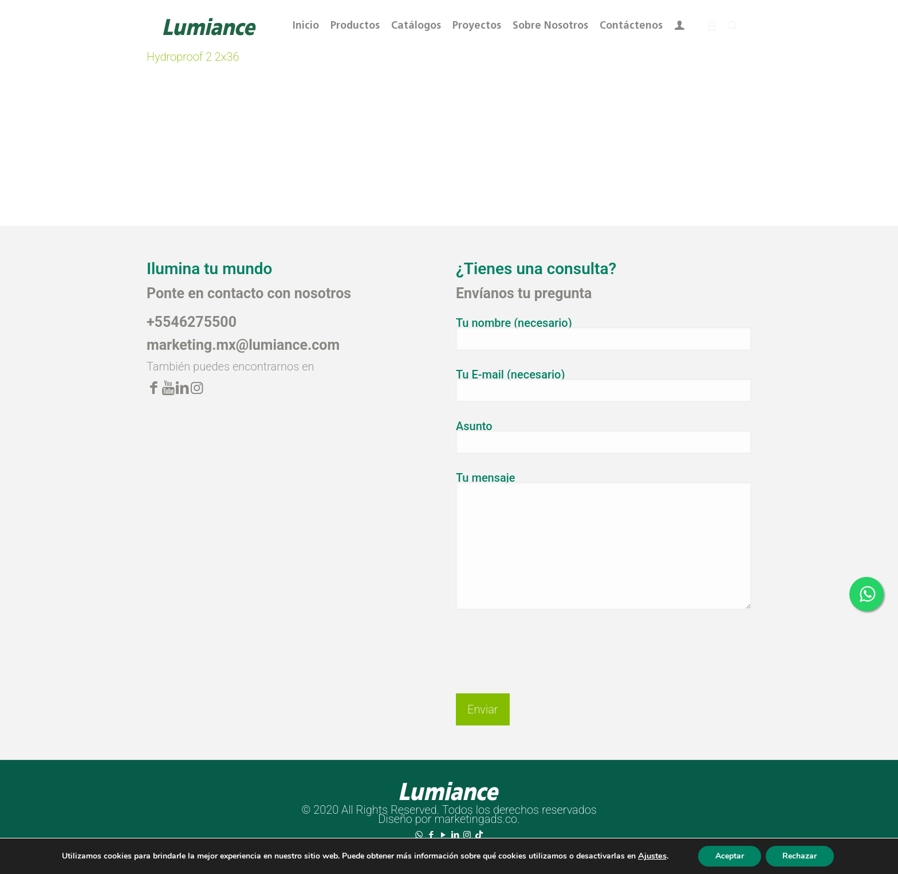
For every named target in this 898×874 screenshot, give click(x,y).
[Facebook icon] (431, 835)
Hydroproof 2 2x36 (193, 57)
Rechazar (800, 855)
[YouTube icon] (443, 835)
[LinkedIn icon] (455, 835)
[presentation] (543, 642)
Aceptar (729, 855)
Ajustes (651, 856)
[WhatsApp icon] (419, 835)
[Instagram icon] (467, 835)
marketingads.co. (476, 819)
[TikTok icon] (479, 835)
